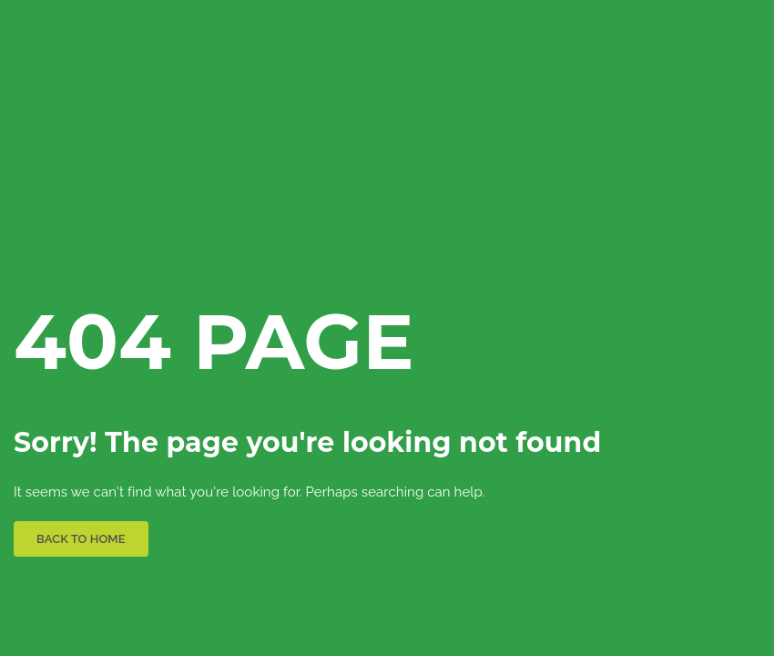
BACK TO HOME (81, 539)
